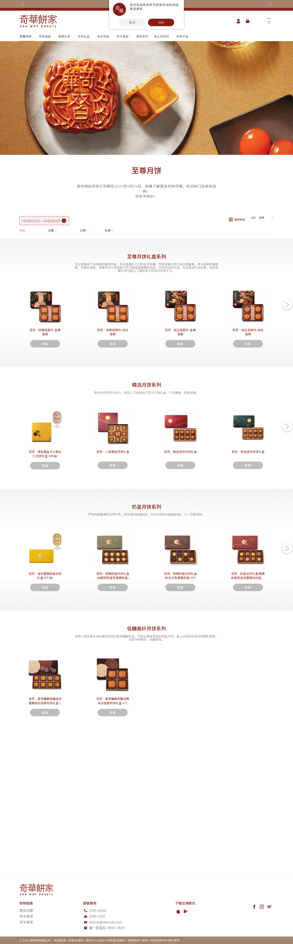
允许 (161, 22)
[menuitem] (27, 36)
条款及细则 (76, 940)
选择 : (254, 217)
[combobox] (258, 21)
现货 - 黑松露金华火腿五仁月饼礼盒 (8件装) (45, 518)
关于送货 (26, 916)
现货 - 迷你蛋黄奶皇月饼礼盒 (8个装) (45, 673)
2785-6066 (97, 910)
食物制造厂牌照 (138, 940)
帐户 (237, 21)
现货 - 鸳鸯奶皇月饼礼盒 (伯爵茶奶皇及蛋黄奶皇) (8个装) (112, 675)
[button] (287, 322)
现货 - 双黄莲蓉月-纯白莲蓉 (112, 363)
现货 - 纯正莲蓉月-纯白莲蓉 (247, 363)
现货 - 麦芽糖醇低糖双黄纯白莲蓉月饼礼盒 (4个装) (112, 834)
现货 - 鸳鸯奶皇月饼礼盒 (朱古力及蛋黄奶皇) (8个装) (180, 675)
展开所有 (237, 218)
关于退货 (26, 922)
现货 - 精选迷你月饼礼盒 (180, 518)
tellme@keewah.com (105, 922)
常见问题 (26, 910)
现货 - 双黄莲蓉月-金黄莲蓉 (45, 363)
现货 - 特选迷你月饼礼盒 (248, 518)
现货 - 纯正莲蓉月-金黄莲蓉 (180, 363)
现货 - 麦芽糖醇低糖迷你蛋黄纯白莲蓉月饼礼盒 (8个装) (45, 834)
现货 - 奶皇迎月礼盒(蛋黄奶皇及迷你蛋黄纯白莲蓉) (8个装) (248, 675)
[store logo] (38, 21)
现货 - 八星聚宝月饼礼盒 (112, 518)
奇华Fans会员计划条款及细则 (105, 940)
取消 (132, 22)
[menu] (146, 36)
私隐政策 (60, 940)
